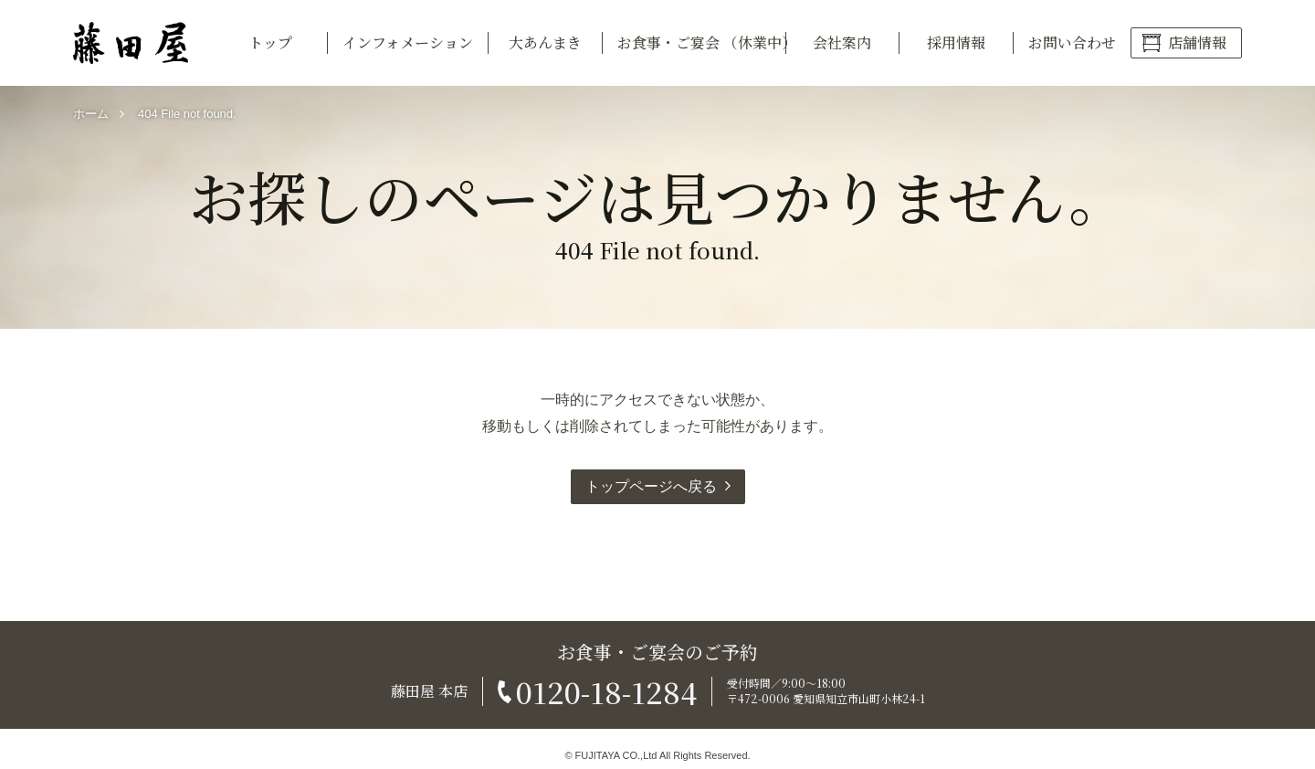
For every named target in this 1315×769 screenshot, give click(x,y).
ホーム (91, 114)
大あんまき (545, 42)
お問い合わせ (1072, 42)
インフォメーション (407, 42)
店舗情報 (1197, 42)
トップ (270, 42)
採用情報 (956, 42)
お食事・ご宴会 (701, 42)
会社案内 (842, 42)
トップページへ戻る (651, 486)
